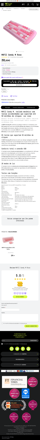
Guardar (6, 96)
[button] (16, 51)
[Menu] (2, 4)
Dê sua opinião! (19, 57)
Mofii (2, 65)
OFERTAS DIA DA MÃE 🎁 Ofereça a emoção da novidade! (20, 1)
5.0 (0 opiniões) (12, 57)
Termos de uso (24, 323)
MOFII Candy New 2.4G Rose (8, 248)
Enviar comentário (31, 326)
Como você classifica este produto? (9, 303)
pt (23, 4)
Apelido (3, 307)
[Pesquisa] (33, 4)
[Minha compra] (37, 4)
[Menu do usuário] (28, 4)
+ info (23, 102)
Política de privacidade (14, 323)
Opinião (3, 312)
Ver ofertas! (20, 85)
